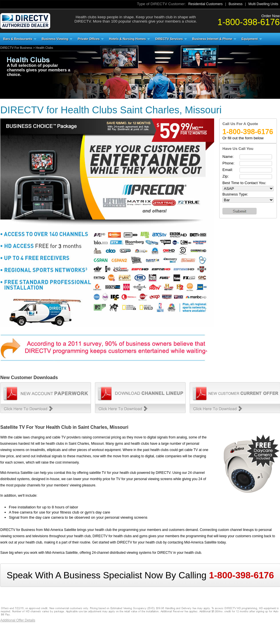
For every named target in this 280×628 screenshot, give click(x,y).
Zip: (225, 176)
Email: (227, 170)
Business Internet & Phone (212, 39)
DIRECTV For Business (16, 47)
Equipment (250, 39)
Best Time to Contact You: (244, 183)
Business (236, 4)
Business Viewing (55, 39)
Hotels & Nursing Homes (127, 39)
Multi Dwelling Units (263, 4)
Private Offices (89, 39)
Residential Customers (205, 4)
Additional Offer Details (17, 620)
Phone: (228, 163)
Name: (228, 156)
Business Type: (235, 194)
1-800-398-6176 (249, 22)
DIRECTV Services (169, 39)
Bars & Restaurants (17, 39)
